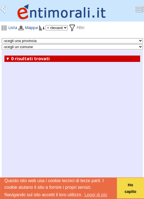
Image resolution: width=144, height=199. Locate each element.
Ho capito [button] (130, 188)
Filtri (76, 27)
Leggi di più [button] (96, 194)
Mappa (28, 27)
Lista (9, 27)
